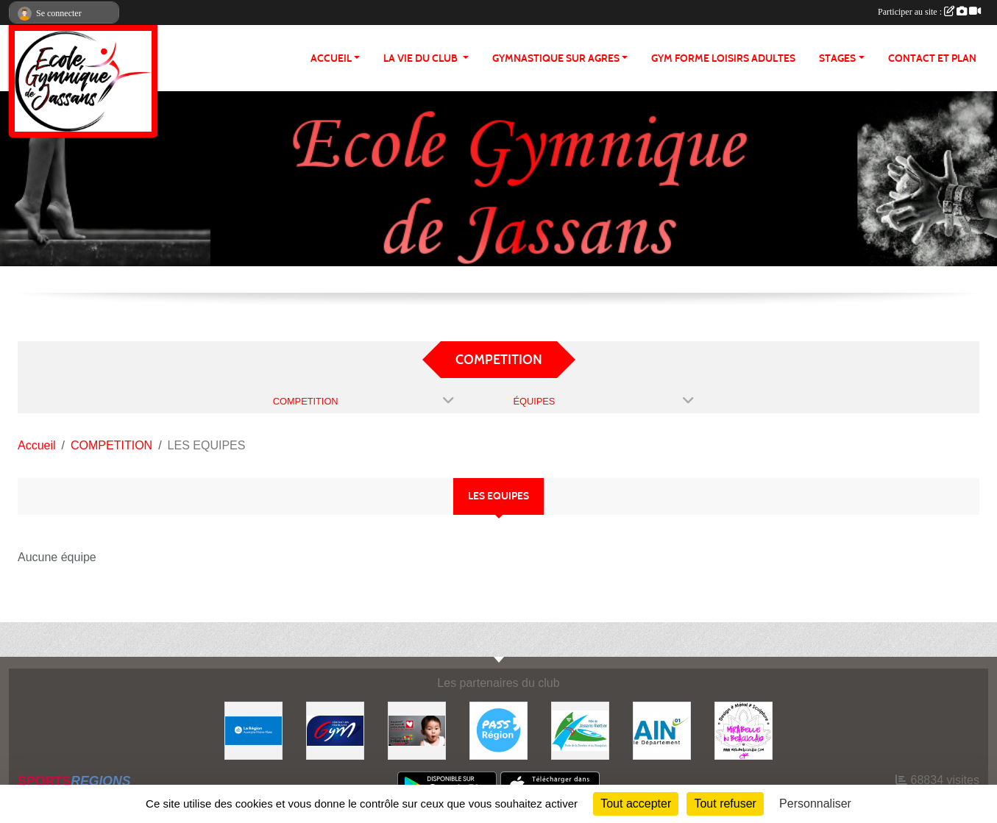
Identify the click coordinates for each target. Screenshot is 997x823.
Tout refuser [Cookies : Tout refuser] (725, 803)
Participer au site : (929, 12)
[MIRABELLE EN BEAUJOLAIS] (743, 730)
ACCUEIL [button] (331, 58)
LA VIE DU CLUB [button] (421, 58)
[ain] (662, 730)
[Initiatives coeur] (417, 730)
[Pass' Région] (498, 730)
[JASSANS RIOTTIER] (580, 730)
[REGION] (253, 730)
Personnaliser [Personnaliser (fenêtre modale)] (815, 803)
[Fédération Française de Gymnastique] (335, 730)
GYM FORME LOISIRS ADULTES (723, 58)
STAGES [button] (837, 58)
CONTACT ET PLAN (932, 58)
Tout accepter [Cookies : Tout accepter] (635, 803)
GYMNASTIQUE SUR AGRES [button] (556, 58)
